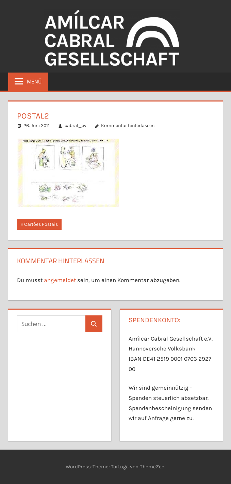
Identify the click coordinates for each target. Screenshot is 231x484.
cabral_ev (75, 125)
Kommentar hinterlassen (127, 125)
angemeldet (60, 280)
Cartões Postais (41, 225)
